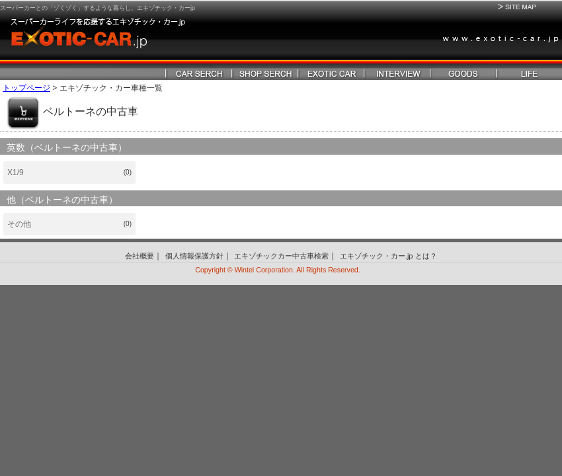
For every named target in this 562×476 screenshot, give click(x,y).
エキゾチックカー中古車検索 (281, 256)
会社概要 (139, 256)
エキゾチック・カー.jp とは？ (388, 256)
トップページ (26, 88)
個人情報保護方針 (194, 256)
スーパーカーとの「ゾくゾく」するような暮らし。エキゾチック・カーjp (97, 8)
